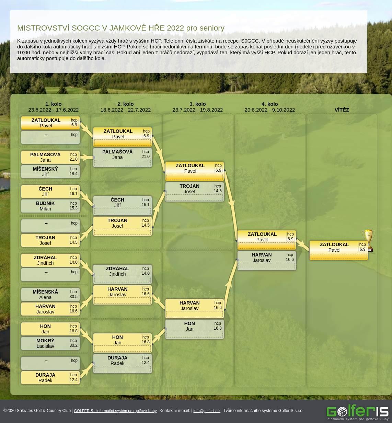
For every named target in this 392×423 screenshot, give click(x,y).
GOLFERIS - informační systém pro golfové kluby (115, 411)
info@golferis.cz (207, 411)
